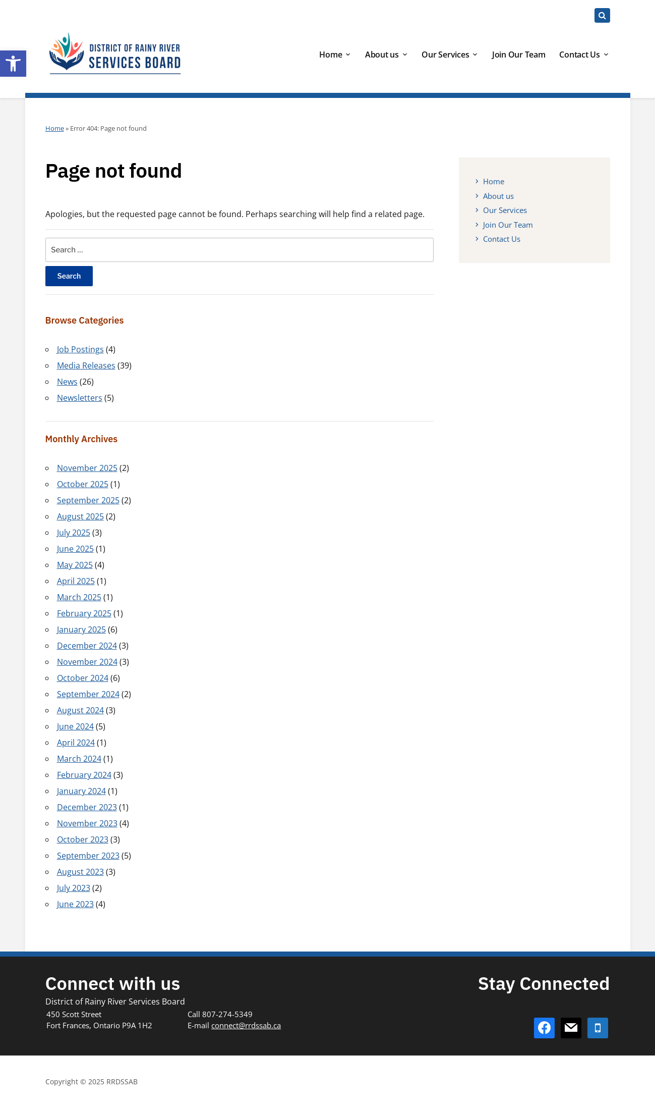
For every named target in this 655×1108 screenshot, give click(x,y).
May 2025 (75, 564)
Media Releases (86, 365)
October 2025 (82, 484)
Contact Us (579, 54)
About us (382, 54)
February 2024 (84, 774)
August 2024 (80, 710)
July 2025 (73, 532)
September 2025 (88, 500)
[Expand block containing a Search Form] (602, 15)
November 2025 (87, 467)
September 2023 (88, 855)
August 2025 (80, 516)
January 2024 (81, 791)
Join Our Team (519, 54)
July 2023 (73, 887)
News (67, 381)
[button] (13, 63)
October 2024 (82, 677)
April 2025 (76, 581)
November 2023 (87, 823)
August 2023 (80, 871)
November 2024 (87, 661)
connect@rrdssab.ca (246, 1025)
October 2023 (82, 839)
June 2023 (75, 904)
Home (330, 54)
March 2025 (79, 597)
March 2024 (79, 758)
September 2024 (88, 694)
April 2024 (76, 742)
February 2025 (84, 613)
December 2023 (87, 807)
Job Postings (80, 349)
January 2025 (81, 629)
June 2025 (75, 548)
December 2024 (87, 645)
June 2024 (75, 726)
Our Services (445, 54)
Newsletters (79, 397)
